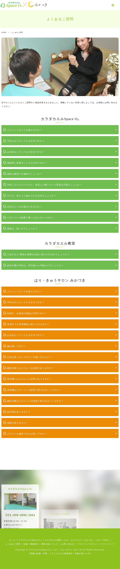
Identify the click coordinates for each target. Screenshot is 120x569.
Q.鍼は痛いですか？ (14, 346)
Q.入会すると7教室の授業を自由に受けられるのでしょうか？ (36, 254)
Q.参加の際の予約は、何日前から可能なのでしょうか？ (33, 265)
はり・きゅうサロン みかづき (79, 540)
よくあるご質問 (13, 544)
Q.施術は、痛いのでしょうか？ (20, 228)
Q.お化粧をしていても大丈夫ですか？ (24, 151)
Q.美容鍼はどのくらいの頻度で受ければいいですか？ (32, 389)
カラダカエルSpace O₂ (30, 540)
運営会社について (49, 544)
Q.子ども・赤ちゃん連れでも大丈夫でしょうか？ (29, 195)
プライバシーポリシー (88, 544)
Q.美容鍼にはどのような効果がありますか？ (27, 378)
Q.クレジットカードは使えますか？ (22, 129)
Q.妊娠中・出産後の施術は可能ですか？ (25, 313)
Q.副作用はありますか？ (17, 411)
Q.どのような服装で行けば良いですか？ (25, 433)
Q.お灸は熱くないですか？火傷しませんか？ (27, 357)
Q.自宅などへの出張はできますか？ (22, 206)
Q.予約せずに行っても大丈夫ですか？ (24, 140)
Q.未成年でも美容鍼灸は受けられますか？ (26, 324)
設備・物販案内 (31, 544)
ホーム (12, 540)
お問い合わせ (68, 544)
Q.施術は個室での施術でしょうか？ (22, 173)
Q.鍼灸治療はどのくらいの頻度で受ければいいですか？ (33, 400)
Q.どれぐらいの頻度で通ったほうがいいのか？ (28, 217)
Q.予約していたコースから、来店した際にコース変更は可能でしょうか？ (42, 184)
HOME (4, 32)
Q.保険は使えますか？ (15, 422)
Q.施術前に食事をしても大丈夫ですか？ (25, 162)
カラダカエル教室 (53, 540)
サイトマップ (108, 544)
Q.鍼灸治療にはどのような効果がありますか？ (28, 368)
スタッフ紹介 (102, 540)
